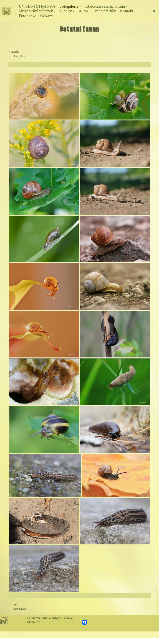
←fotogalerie (18, 55)
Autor (84, 11)
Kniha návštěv (105, 11)
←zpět (15, 51)
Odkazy (47, 16)
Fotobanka (27, 16)
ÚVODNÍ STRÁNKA (37, 6)
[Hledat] (154, 11)
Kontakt (128, 11)
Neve (5, 634)
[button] (81, 6)
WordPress (25, 634)
